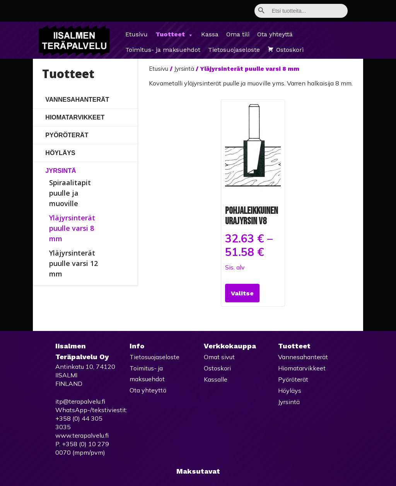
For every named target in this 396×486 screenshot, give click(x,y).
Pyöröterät (66, 135)
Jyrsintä (60, 170)
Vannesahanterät (77, 99)
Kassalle (215, 379)
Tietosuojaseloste (234, 49)
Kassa (209, 34)
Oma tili (237, 34)
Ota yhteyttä (275, 34)
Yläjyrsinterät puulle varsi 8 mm (72, 228)
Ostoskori (290, 49)
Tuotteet (174, 35)
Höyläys (60, 153)
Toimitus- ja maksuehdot (162, 49)
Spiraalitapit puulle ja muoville (70, 193)
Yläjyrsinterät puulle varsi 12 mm (73, 263)
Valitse (242, 293)
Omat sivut (219, 357)
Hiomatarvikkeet (74, 117)
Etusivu (136, 34)
